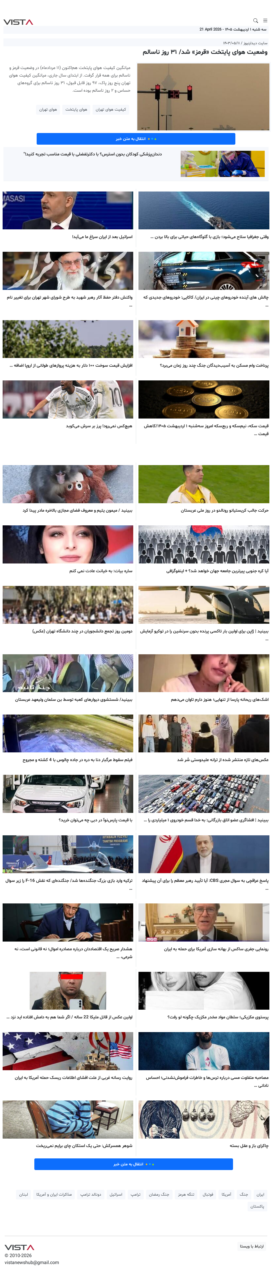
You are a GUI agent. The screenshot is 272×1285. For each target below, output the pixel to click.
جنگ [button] (244, 1194)
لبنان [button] (23, 1194)
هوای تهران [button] (48, 109)
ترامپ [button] (136, 1194)
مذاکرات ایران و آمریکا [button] (54, 1194)
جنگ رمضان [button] (159, 1194)
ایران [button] (260, 1194)
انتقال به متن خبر (136, 138)
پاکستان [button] (257, 1206)
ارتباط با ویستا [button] (252, 1246)
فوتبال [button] (208, 1194)
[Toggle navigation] (265, 20)
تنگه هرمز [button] (186, 1194)
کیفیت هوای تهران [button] (111, 109)
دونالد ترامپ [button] (90, 1194)
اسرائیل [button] (116, 1194)
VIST (18, 20)
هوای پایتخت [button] (76, 109)
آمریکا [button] (226, 1194)
